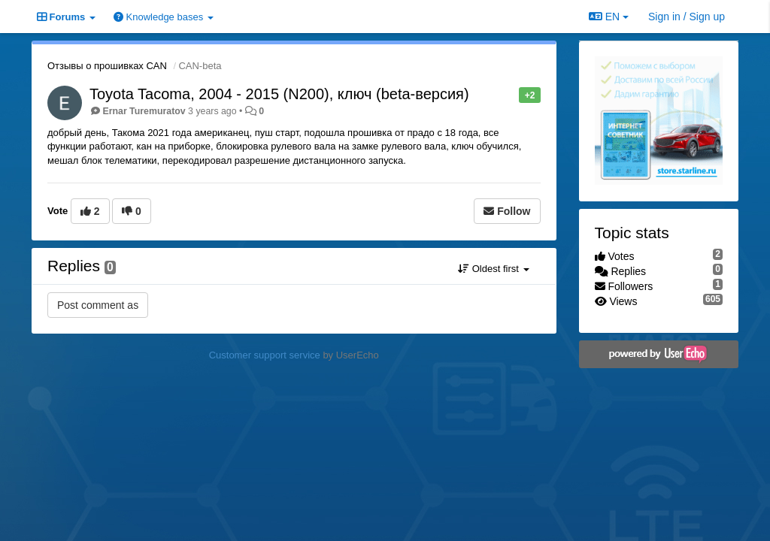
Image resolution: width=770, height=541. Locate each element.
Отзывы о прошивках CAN (107, 65)
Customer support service (264, 355)
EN (609, 17)
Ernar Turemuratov (143, 111)
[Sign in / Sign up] (686, 16)
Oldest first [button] (493, 268)
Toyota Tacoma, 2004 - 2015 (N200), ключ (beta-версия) (279, 94)
